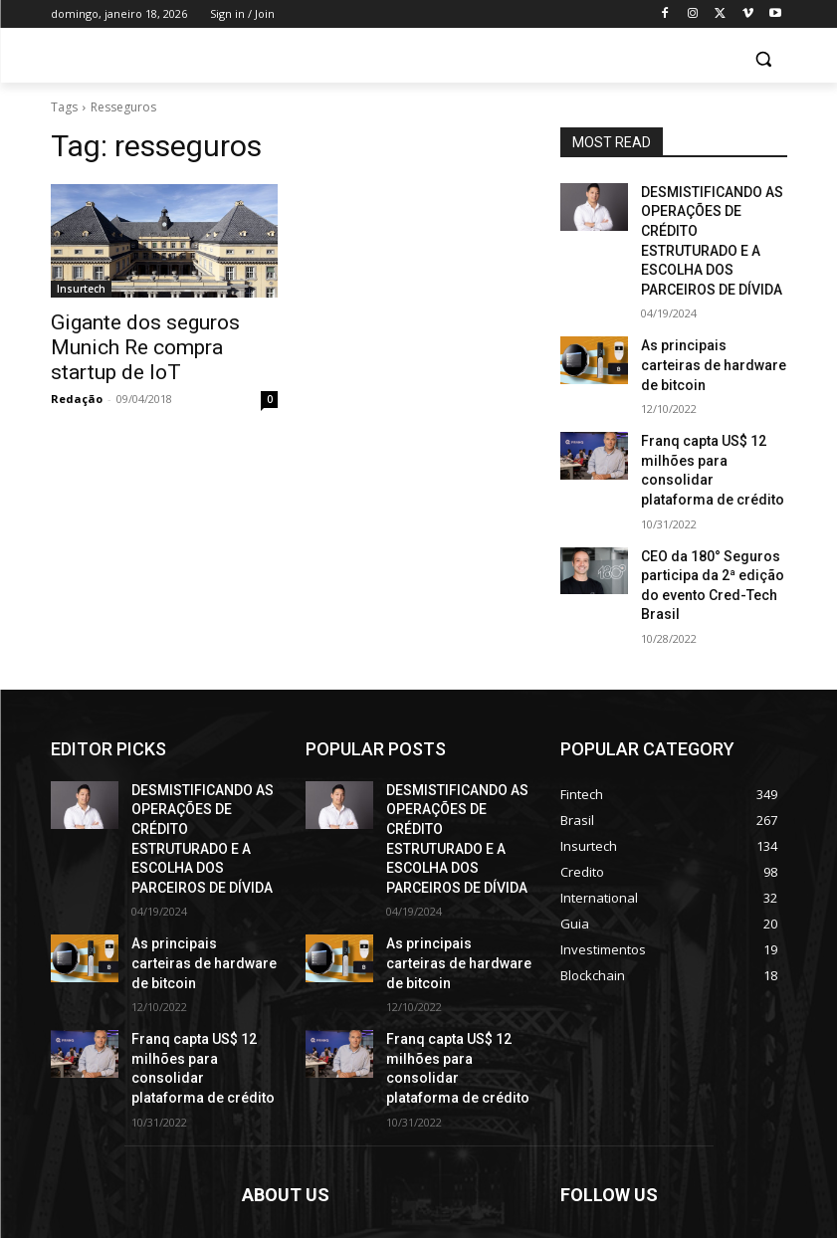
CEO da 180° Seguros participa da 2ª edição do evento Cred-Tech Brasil (710, 486)
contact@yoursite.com (378, 1148)
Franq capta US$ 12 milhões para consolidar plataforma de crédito (708, 398)
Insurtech (81, 289)
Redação (77, 367)
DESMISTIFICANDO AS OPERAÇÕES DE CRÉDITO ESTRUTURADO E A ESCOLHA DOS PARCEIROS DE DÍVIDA (712, 224)
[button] (763, 59)
